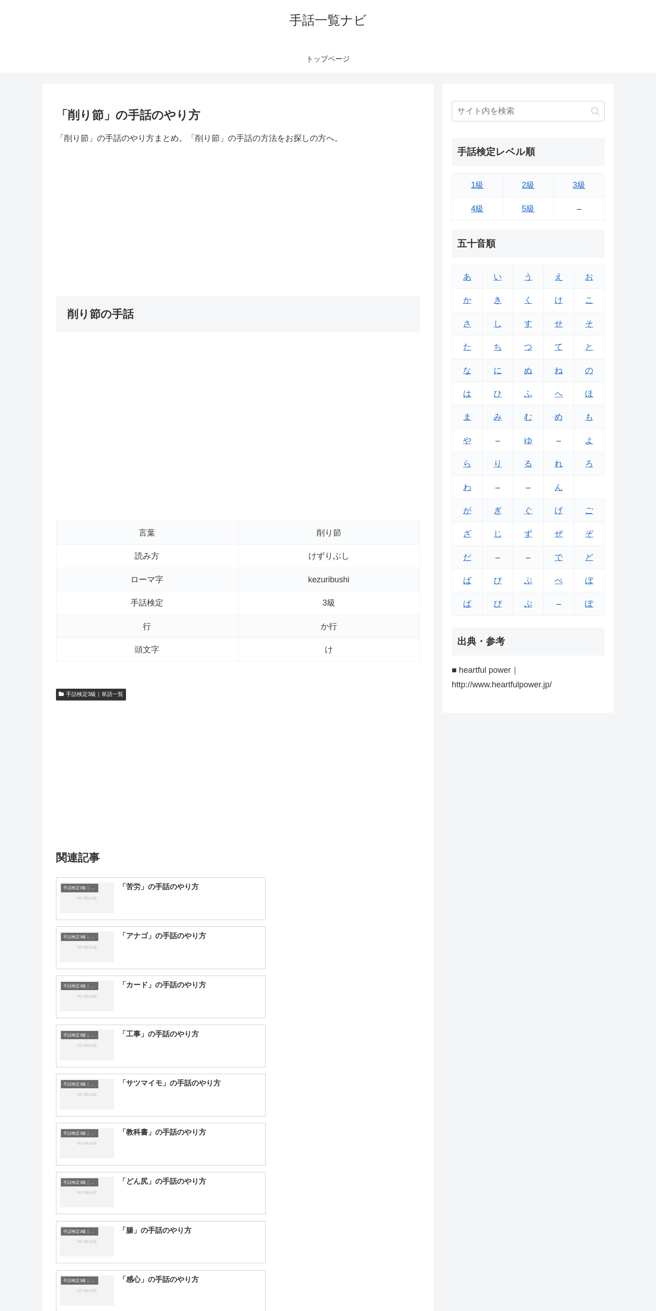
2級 (528, 185)
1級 (477, 185)
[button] (595, 111)
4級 (477, 208)
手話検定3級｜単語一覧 (91, 694)
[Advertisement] (238, 220)
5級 (528, 208)
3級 (579, 185)
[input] (528, 111)
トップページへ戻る (503, 1282)
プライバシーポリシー (573, 1282)
